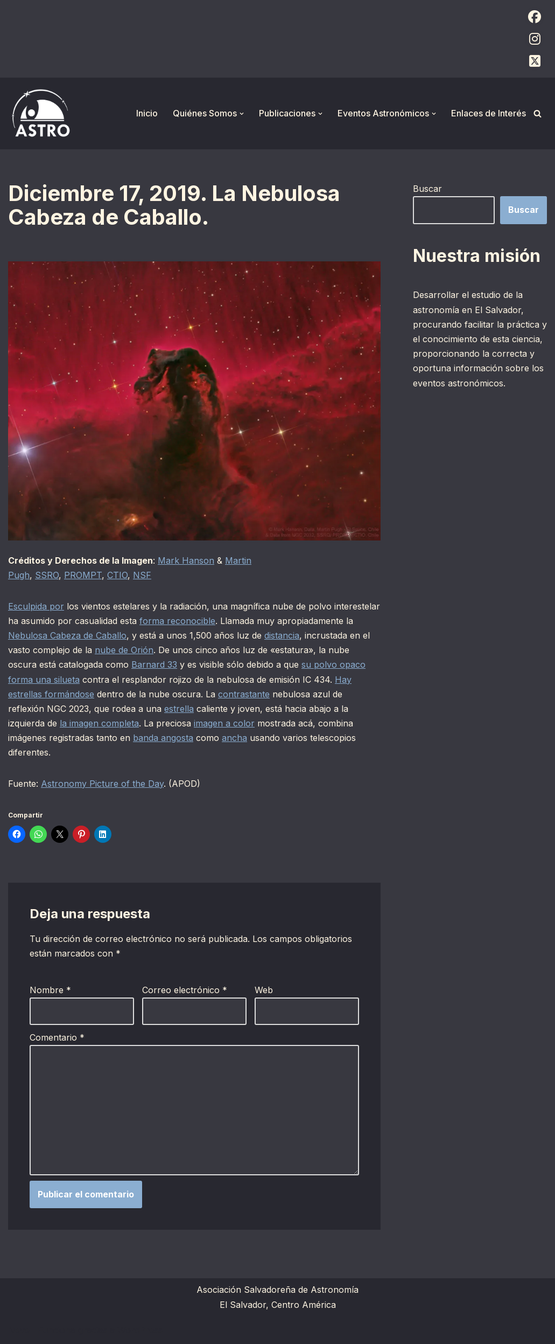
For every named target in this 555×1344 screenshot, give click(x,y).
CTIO (117, 575)
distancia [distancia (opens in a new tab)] (281, 635)
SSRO (47, 575)
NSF (142, 575)
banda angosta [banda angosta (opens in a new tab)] (163, 737)
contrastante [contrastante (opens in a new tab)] (244, 694)
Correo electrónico (184, 990)
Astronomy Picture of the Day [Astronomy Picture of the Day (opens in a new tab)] (102, 783)
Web (264, 990)
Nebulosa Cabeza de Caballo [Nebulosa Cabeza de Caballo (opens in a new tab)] (67, 635)
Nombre (50, 990)
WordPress (140, 1330)
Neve (19, 1330)
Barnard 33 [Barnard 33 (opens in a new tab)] (154, 664)
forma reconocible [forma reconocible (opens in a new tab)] (177, 620)
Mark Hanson (186, 560)
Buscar (427, 188)
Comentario (57, 1037)
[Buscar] (537, 113)
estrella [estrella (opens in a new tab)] (179, 708)
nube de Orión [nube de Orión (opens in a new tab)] (124, 650)
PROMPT (83, 575)
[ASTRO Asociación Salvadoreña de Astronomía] (40, 113)
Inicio (147, 113)
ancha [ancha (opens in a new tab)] (234, 737)
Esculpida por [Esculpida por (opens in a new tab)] (36, 606)
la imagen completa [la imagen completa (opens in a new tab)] (99, 723)
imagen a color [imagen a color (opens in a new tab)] (224, 723)
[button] (242, 114)
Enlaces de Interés (488, 113)
